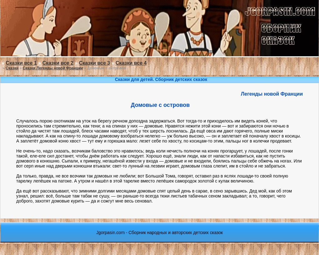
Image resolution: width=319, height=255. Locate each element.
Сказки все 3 (94, 63)
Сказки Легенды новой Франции (53, 68)
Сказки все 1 (21, 63)
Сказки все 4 (130, 63)
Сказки (12, 68)
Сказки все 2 (57, 63)
